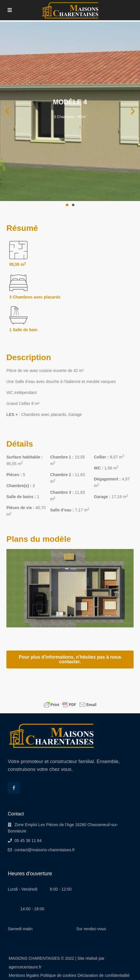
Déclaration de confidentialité (103, 975)
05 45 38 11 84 (27, 840)
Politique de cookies (58, 975)
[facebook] (14, 788)
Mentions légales (24, 975)
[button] (7, 111)
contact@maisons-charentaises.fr (44, 850)
